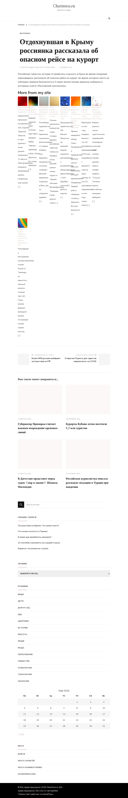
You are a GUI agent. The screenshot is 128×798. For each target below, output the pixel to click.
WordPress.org (27, 773)
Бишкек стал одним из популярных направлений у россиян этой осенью (97, 112)
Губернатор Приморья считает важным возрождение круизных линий (40, 426)
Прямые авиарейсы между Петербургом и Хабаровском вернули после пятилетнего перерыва (75, 116)
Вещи (21, 594)
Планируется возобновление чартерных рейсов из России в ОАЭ (65, 112)
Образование (25, 654)
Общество (24, 660)
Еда (20, 614)
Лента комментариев (30, 767)
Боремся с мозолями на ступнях (33, 547)
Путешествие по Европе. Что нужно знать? (38, 525)
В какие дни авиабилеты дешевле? (34, 536)
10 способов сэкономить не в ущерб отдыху (39, 542)
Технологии (25, 674)
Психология (25, 667)
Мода (21, 647)
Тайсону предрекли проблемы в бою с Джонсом (33, 110)
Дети (21, 600)
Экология (23, 680)
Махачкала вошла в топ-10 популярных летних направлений (86, 112)
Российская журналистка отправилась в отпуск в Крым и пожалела (43, 112)
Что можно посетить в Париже (33, 530)
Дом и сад (24, 607)
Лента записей (26, 760)
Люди (21, 640)
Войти (21, 753)
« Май (21, 733)
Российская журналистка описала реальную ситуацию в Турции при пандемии (87, 482)
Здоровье (23, 620)
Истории (23, 627)
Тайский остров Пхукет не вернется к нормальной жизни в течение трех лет (22, 235)
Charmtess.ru (64, 6)
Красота (22, 634)
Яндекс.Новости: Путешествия (41, 67)
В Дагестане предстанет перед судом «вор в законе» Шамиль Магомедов (40, 482)
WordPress (48, 793)
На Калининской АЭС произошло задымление (22, 109)
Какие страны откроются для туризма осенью (54, 111)
